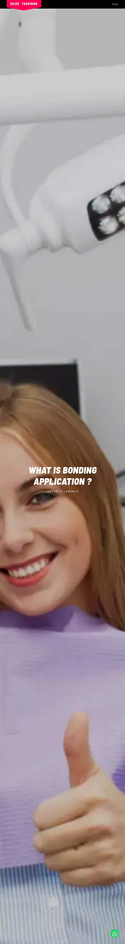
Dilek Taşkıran (23, 4)
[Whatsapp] (114, 933)
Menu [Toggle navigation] (115, 4)
